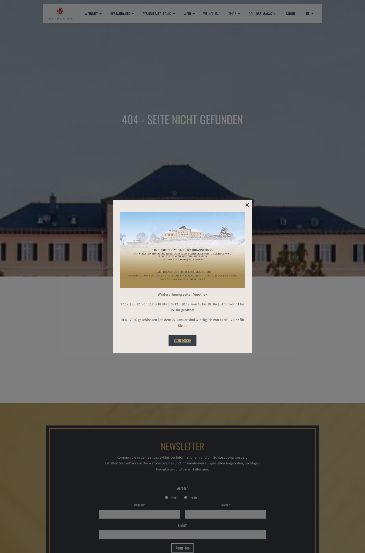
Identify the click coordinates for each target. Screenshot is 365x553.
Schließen (182, 340)
